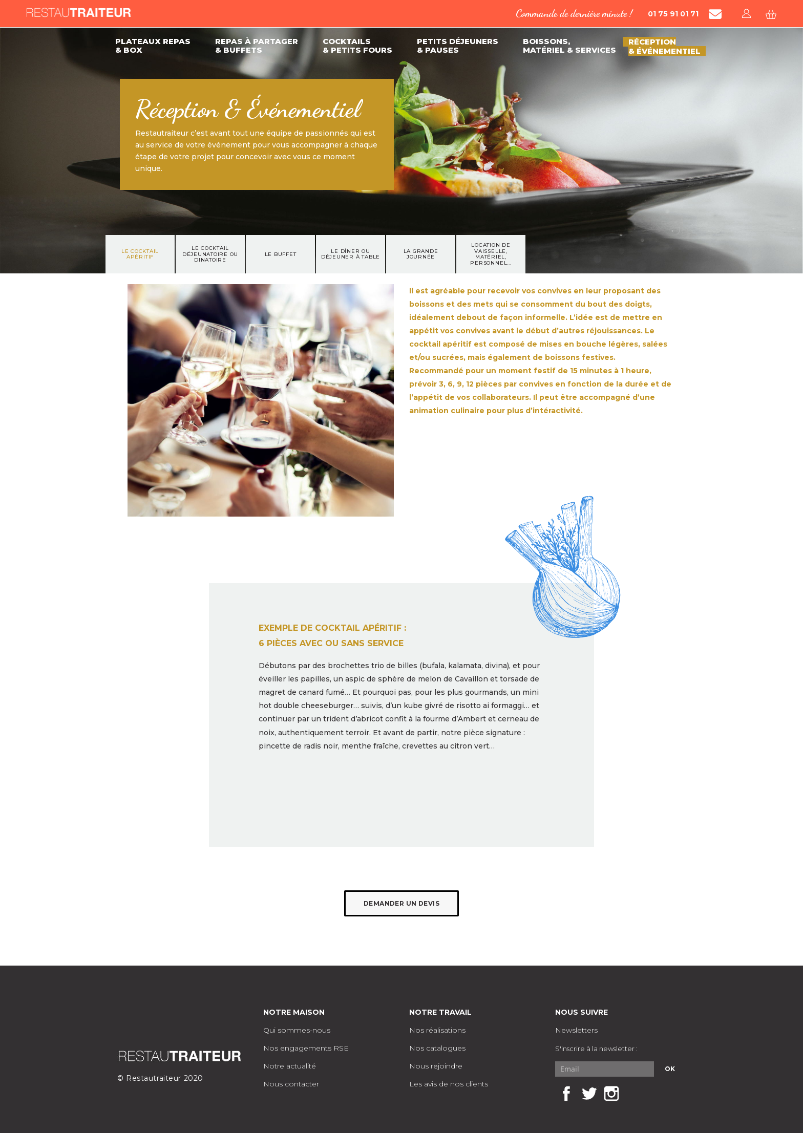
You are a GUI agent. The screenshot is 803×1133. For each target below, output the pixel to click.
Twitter (589, 1093)
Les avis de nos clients (448, 1083)
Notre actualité (289, 1066)
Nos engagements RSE (306, 1048)
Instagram (611, 1093)
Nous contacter (291, 1083)
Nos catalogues (437, 1048)
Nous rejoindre (435, 1066)
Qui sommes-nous (296, 1030)
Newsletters (576, 1030)
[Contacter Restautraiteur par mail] (715, 14)
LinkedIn (634, 1093)
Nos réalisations (437, 1030)
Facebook (566, 1093)
